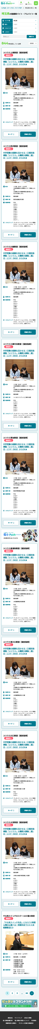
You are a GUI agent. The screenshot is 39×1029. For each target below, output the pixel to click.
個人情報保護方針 (8, 1020)
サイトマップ (18, 1018)
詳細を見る (28, 134)
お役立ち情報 (27, 1018)
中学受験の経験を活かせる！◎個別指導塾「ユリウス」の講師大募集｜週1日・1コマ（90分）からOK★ (18, 61)
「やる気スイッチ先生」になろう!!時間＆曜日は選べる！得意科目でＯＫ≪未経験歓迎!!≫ (19, 925)
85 (27, 993)
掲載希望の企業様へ (11, 1023)
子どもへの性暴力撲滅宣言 (26, 1023)
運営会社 (10, 1018)
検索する (31, 36)
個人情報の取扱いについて (22, 1020)
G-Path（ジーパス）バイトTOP (12, 8)
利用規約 (33, 1020)
